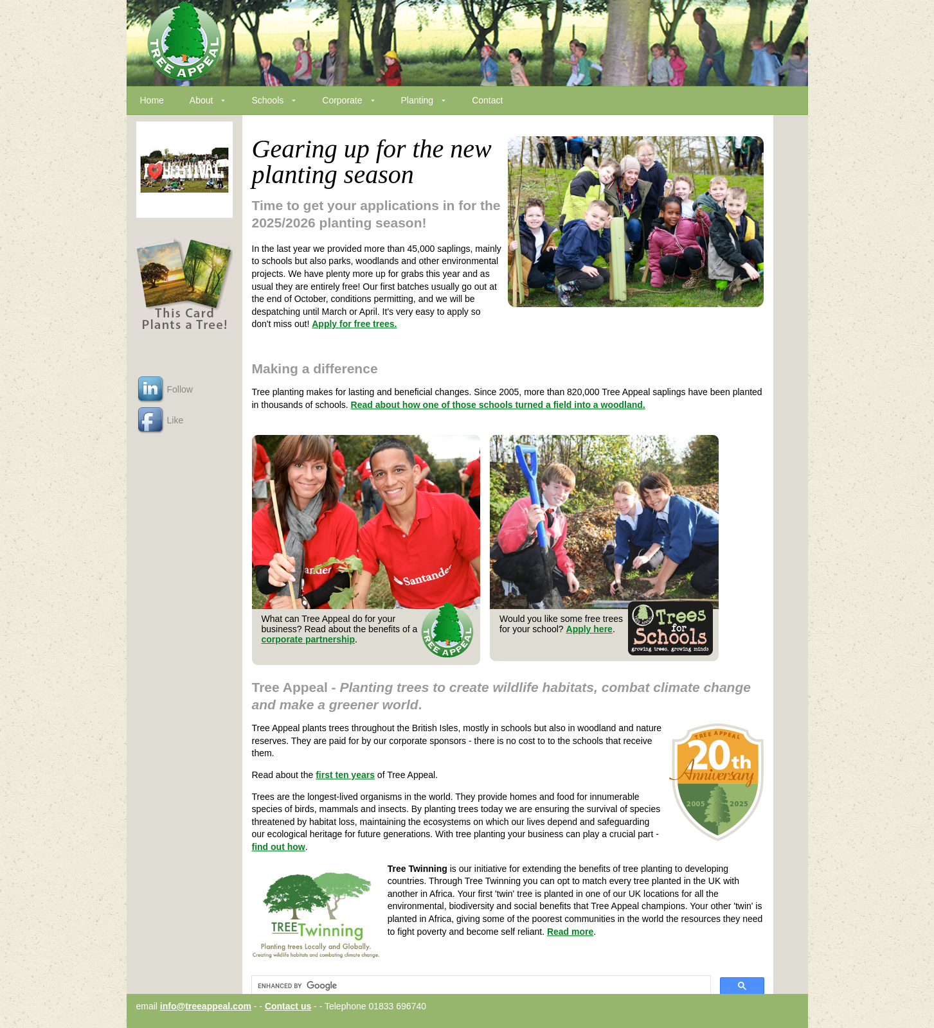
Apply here (589, 629)
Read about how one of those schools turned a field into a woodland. (498, 405)
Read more (570, 931)
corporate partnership (308, 639)
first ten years (345, 775)
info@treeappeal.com (205, 1006)
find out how (278, 847)
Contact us (288, 1006)
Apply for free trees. (354, 324)
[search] (480, 986)
